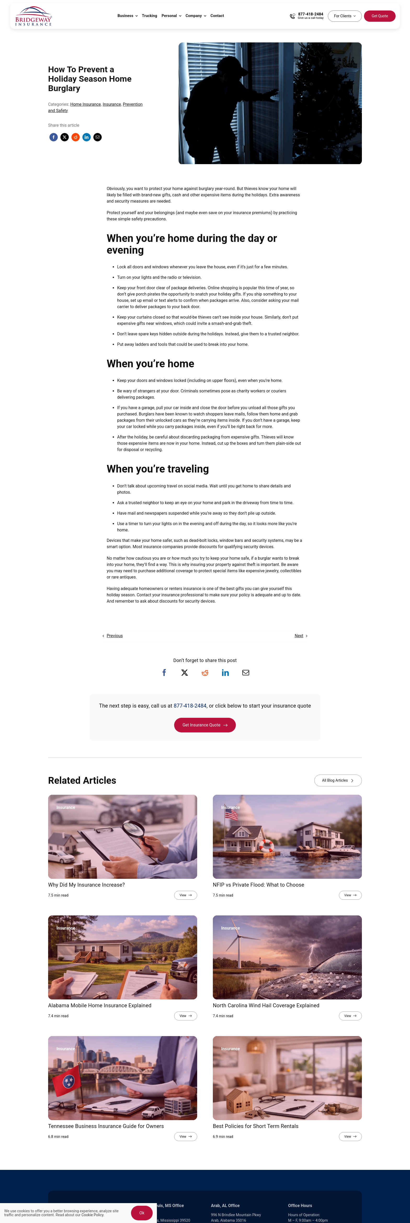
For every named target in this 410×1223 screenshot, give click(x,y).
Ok (141, 1212)
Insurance (112, 104)
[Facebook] (53, 137)
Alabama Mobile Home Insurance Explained (99, 1005)
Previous (115, 635)
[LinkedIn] (86, 137)
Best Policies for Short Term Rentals (256, 1126)
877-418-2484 (190, 706)
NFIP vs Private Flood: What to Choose (258, 885)
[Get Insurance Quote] (205, 725)
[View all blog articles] (338, 780)
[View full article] (185, 895)
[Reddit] (75, 137)
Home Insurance (85, 104)
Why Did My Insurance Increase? (86, 885)
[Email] (97, 137)
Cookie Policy (93, 1215)
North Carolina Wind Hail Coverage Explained (266, 1005)
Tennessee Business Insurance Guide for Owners (106, 1126)
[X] (64, 137)
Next (299, 635)
